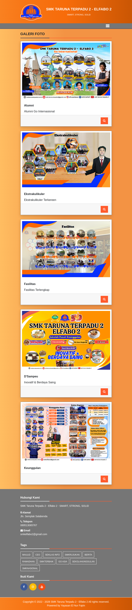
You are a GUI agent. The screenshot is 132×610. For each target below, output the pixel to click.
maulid (26, 555)
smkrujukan (72, 555)
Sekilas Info (52, 555)
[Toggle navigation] (108, 26)
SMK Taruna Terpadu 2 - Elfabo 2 (69, 601)
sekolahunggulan (83, 561)
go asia (62, 561)
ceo (37, 555)
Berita (88, 555)
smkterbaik (46, 561)
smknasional (30, 568)
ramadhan (28, 561)
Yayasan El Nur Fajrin (73, 605)
